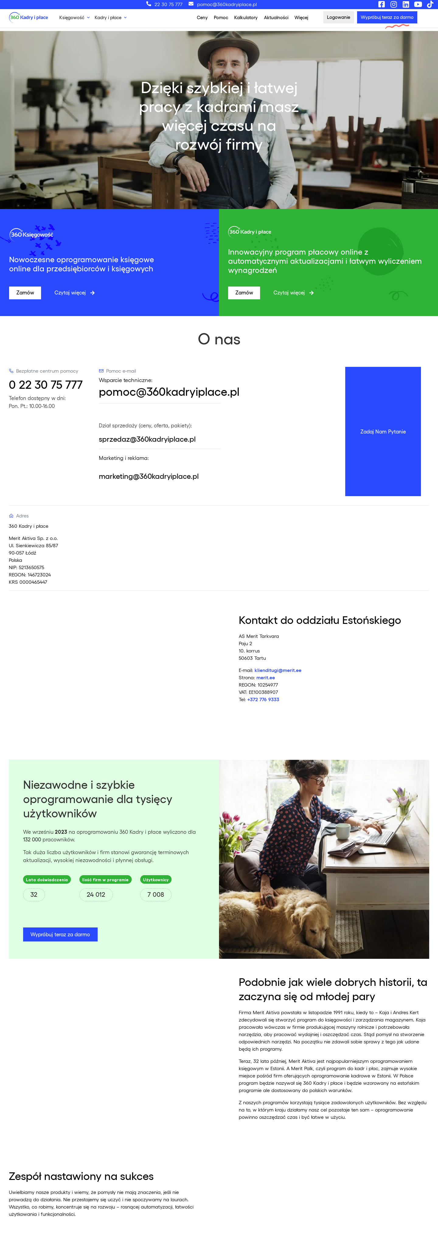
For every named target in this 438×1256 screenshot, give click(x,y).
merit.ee (265, 677)
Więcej (301, 17)
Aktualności (276, 17)
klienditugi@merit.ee (278, 670)
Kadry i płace (108, 17)
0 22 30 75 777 (46, 384)
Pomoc (221, 17)
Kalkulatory (246, 17)
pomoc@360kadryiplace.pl (169, 391)
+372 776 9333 (263, 699)
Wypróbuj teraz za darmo (60, 934)
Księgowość (71, 17)
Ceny (202, 17)
